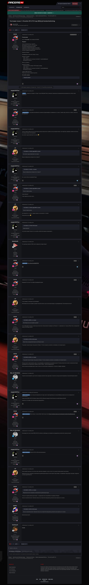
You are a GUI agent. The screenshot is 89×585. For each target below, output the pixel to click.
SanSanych (15, 524)
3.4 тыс (14, 534)
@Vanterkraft (25, 263)
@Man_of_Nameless (26, 394)
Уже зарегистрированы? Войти (64, 3)
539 (15, 515)
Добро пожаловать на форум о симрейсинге (44, 12)
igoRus (15, 505)
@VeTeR (24, 93)
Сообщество (19, 7)
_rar (15, 147)
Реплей (23, 527)
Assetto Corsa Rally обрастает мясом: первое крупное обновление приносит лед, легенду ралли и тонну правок (35, 10)
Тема (40, 579)
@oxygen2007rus (25, 112)
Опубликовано (28, 34)
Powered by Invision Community (44, 581)
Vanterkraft (15, 241)
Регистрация (74, 3)
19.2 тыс (15, 119)
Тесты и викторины (12, 568)
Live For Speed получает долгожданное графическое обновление (79, 10)
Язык (37, 579)
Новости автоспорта (12, 572)
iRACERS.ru (11, 7)
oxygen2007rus (15, 90)
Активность (26, 7)
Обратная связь (44, 579)
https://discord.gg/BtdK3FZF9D (33, 263)
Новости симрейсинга (12, 567)
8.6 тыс (14, 157)
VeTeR (16, 24)
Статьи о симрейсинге (12, 570)
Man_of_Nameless (15, 373)
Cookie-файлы (50, 579)
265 (15, 100)
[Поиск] (67, 7)
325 (15, 382)
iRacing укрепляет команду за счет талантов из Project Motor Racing (60, 10)
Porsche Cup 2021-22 (24, 25)
